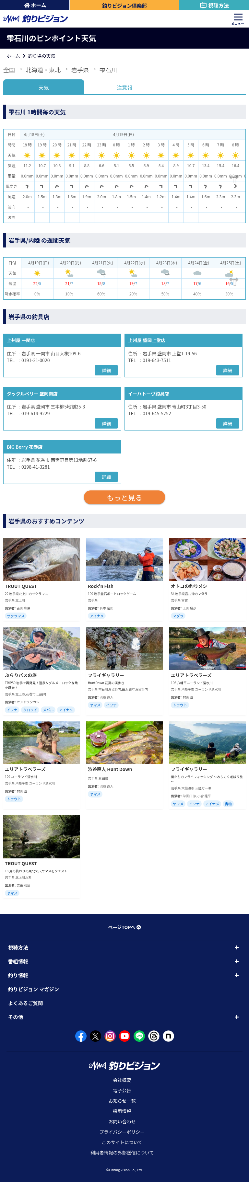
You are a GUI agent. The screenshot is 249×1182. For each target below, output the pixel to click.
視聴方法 (214, 5)
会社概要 (122, 1080)
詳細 (106, 370)
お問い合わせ (122, 1121)
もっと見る (124, 497)
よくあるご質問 (25, 1002)
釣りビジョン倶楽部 (124, 5)
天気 (44, 87)
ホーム (35, 5)
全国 (9, 69)
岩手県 (80, 69)
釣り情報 (18, 975)
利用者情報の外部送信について (122, 1152)
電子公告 (122, 1090)
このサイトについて (122, 1142)
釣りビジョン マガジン (33, 989)
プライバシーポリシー (122, 1132)
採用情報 (122, 1111)
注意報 (124, 87)
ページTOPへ (124, 927)
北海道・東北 (43, 69)
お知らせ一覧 (122, 1100)
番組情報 (18, 961)
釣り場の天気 (41, 55)
